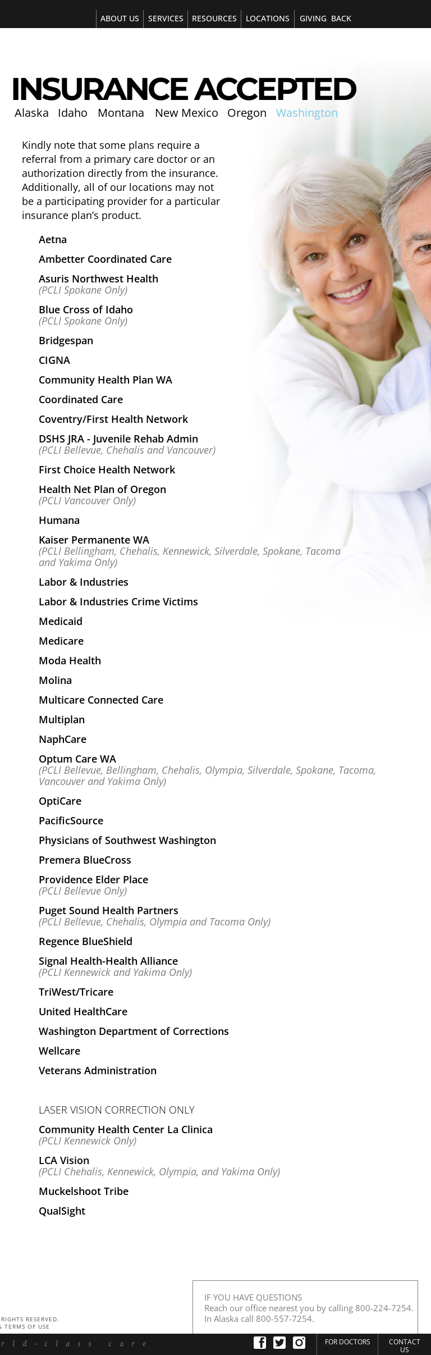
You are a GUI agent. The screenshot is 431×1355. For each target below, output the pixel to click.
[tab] (165, 19)
